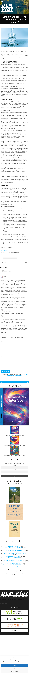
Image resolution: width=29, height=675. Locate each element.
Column (25, 579)
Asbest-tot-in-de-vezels (5, 250)
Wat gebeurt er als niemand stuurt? (13, 556)
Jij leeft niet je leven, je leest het (13, 557)
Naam (2, 356)
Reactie (2, 341)
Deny (14, 668)
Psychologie (3, 583)
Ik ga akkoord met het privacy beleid (15, 474)
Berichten (2, 49)
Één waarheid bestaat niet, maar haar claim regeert (13, 561)
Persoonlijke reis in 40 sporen (13, 544)
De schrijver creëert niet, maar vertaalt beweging (13, 560)
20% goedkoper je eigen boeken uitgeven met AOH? (13, 564)
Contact (18, 583)
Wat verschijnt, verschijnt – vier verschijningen (13, 550)
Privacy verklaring (19, 588)
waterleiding (14, 258)
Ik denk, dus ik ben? (13, 559)
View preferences (14, 671)
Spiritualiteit (11, 583)
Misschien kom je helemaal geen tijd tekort (13, 549)
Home (3, 579)
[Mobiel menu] (2, 1)
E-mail (2, 361)
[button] (27, 657)
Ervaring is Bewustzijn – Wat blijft (13, 563)
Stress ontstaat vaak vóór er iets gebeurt (13, 547)
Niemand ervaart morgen (13, 546)
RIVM (24, 191)
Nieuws (7, 579)
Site (1, 366)
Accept (14, 665)
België (2, 248)
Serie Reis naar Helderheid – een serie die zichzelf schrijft (15, 553)
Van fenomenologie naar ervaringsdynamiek (13, 566)
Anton (4, 316)
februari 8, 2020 (13, 49)
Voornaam (14, 465)
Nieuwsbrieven (9, 588)
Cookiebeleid (11, 673)
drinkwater (4, 258)
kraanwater (9, 258)
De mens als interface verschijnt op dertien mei (13, 552)
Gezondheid (7, 49)
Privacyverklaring (16, 673)
